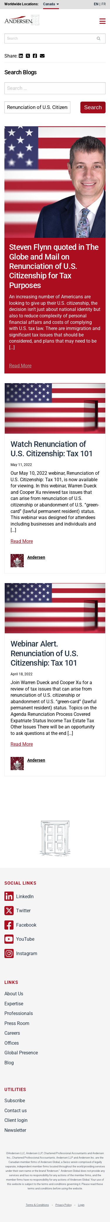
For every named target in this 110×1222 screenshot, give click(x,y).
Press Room (16, 1023)
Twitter (17, 910)
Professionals (18, 1013)
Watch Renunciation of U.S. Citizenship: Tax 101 (52, 449)
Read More (20, 365)
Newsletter (15, 1130)
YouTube (19, 939)
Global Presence (21, 1053)
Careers (12, 1033)
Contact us (15, 1110)
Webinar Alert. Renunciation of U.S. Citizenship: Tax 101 (44, 653)
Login (81, 1205)
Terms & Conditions (37, 1205)
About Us (13, 994)
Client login (16, 1120)
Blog (9, 1063)
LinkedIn (19, 896)
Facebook (20, 925)
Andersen (27, 21)
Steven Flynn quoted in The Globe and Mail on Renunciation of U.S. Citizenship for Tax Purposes (53, 266)
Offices (11, 1043)
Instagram (20, 953)
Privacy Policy (63, 1205)
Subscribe (14, 1100)
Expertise (13, 1003)
